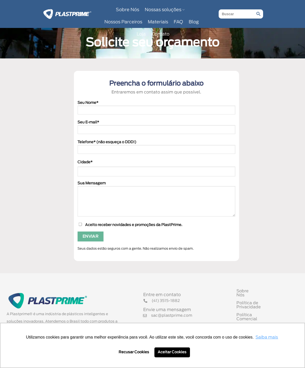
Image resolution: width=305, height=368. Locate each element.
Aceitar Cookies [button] (172, 352)
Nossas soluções (165, 9)
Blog (194, 22)
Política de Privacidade (260, 303)
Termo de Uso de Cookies (262, 319)
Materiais (158, 22)
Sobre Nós (127, 10)
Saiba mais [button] (266, 337)
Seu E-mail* (156, 129)
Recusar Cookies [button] (134, 352)
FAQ (178, 22)
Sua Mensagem (156, 200)
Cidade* (84, 162)
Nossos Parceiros (123, 22)
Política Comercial (255, 311)
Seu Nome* (156, 109)
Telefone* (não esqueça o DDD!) (156, 148)
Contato (160, 34)
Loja (141, 34)
